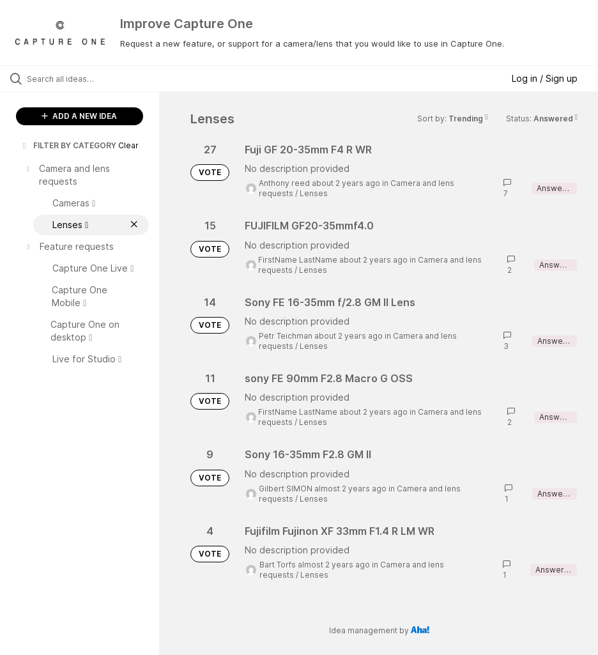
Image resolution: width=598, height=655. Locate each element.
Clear (128, 145)
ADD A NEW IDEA (79, 116)
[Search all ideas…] (86, 78)
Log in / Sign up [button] (545, 78)
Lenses (314, 193)
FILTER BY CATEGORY (68, 145)
